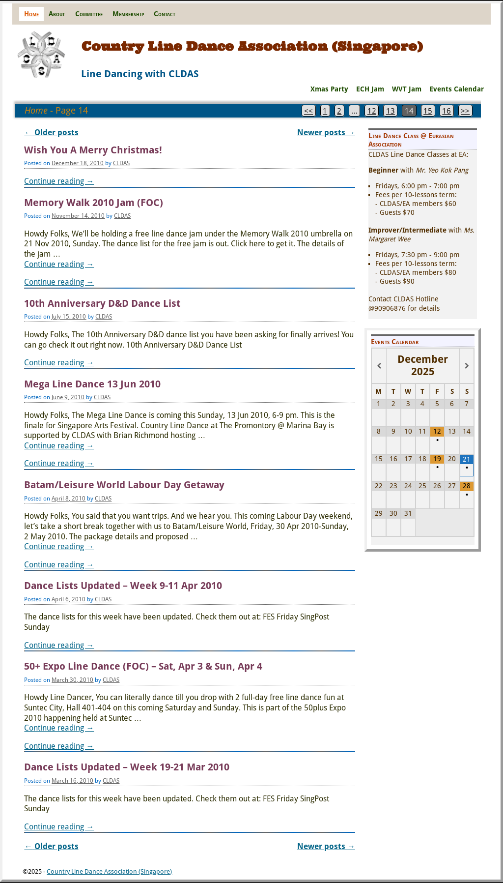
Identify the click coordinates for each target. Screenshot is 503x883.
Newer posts (326, 132)
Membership (128, 14)
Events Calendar (456, 89)
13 (390, 111)
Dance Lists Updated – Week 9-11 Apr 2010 (123, 585)
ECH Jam (370, 89)
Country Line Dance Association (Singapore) (252, 46)
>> (465, 111)
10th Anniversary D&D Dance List (102, 303)
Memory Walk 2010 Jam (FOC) (93, 202)
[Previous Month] (379, 366)
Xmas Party (329, 89)
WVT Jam (406, 89)
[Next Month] (467, 366)
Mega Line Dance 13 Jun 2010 (92, 384)
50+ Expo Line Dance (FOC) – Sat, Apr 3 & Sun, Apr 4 (143, 666)
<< (308, 111)
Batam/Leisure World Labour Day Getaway (124, 485)
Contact (164, 14)
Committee (89, 14)
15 (427, 111)
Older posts (51, 132)
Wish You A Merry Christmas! (93, 150)
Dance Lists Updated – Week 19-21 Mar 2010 (126, 767)
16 (446, 111)
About (57, 14)
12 (371, 111)
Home (31, 14)
